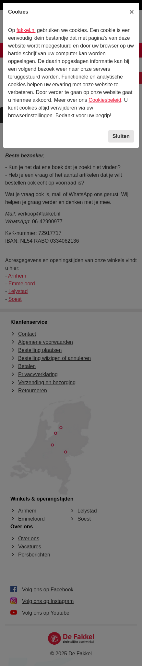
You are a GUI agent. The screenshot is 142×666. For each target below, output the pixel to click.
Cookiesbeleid (105, 100)
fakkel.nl (26, 30)
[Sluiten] (131, 12)
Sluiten (121, 136)
